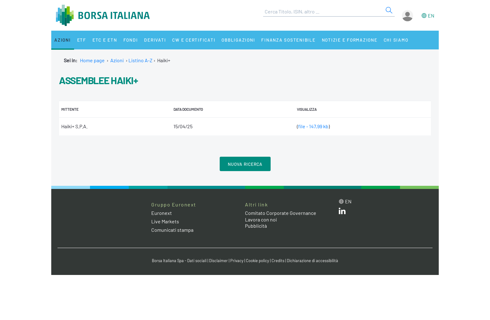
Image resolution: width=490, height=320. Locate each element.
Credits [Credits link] (278, 260)
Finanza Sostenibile (288, 40)
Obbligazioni (238, 40)
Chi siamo (396, 40)
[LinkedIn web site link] (342, 212)
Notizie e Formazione (350, 40)
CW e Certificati (193, 40)
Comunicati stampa (172, 230)
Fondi (130, 40)
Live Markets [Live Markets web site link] (165, 221)
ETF (81, 40)
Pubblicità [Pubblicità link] (256, 226)
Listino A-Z (140, 60)
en (431, 15)
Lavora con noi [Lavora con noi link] (261, 219)
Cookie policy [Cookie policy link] (257, 260)
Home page (92, 60)
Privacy (236, 260)
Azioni (62, 40)
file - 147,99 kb (313, 126)
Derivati (155, 40)
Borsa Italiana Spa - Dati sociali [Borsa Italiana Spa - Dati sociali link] (179, 260)
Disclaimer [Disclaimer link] (218, 260)
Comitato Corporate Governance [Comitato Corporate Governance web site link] (280, 213)
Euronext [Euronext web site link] (161, 213)
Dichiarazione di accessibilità (312, 260)
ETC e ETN (104, 40)
